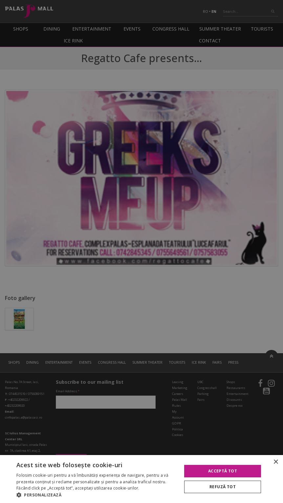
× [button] (275, 462)
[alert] (141, 251)
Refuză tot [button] (222, 487)
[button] (96, 495)
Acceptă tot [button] (222, 471)
